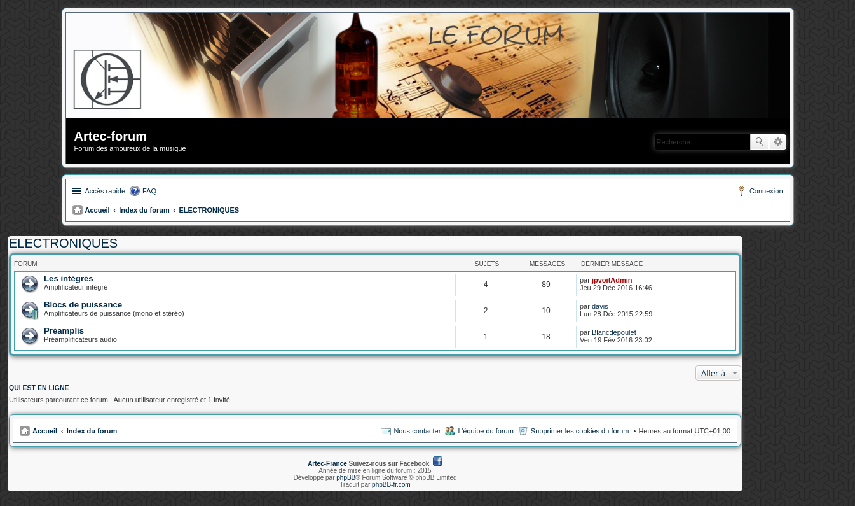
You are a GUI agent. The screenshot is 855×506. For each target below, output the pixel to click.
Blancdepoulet (614, 332)
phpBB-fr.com (391, 484)
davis (600, 306)
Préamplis (64, 330)
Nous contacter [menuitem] (417, 431)
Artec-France (327, 463)
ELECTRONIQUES (209, 210)
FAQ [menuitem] (149, 191)
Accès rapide (105, 191)
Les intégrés (68, 278)
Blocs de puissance (83, 304)
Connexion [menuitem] (766, 191)
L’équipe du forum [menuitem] (485, 431)
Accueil (97, 210)
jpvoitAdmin (612, 280)
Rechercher (759, 142)
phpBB (345, 477)
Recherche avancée (777, 142)
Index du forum (144, 210)
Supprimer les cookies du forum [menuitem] (580, 431)
